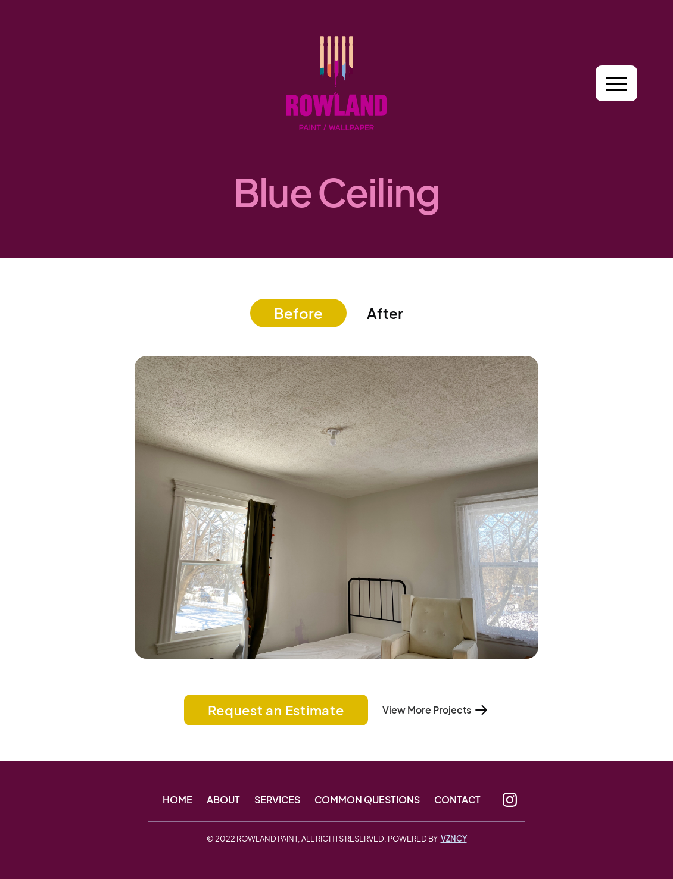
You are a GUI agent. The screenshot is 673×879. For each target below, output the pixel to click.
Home (177, 800)
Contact (457, 800)
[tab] (298, 313)
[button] (616, 83)
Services (277, 800)
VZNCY (454, 839)
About (223, 800)
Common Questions (367, 800)
